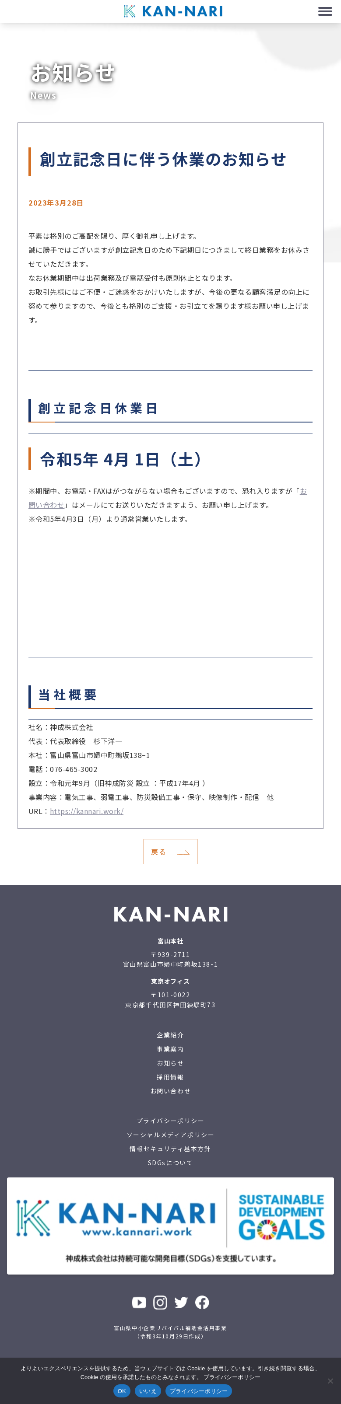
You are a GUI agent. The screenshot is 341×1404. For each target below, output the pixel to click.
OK (122, 1391)
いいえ (148, 1391)
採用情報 (170, 1076)
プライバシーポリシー (171, 1120)
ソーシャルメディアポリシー (171, 1134)
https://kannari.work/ (86, 811)
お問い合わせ (170, 1090)
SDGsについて (170, 1162)
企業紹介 (170, 1034)
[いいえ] (330, 1380)
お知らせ (170, 1062)
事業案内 (170, 1048)
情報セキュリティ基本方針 (170, 1148)
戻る (158, 851)
